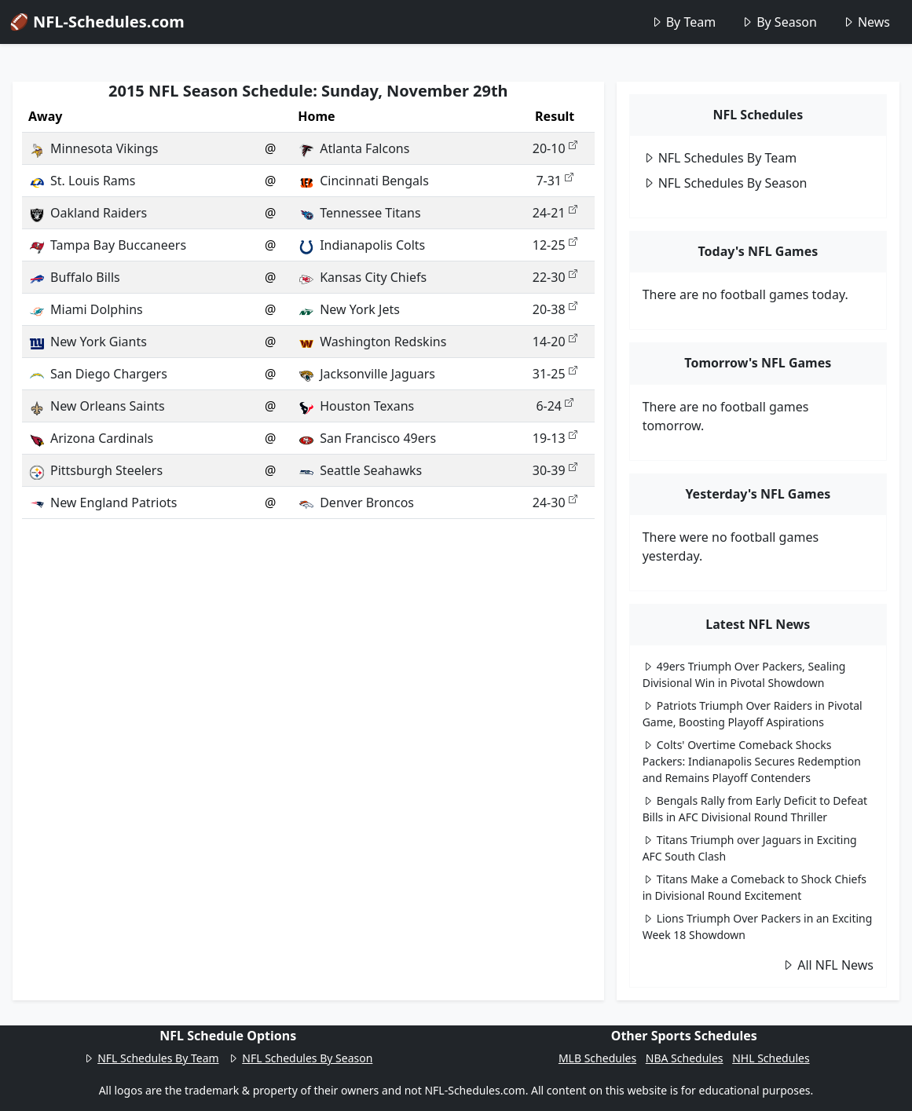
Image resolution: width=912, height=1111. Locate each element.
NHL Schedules (770, 1058)
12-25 (555, 245)
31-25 (555, 373)
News (866, 22)
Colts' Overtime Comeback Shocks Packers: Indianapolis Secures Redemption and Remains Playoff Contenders (752, 761)
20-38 (555, 309)
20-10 (555, 148)
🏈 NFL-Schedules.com (97, 21)
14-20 (555, 341)
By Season (779, 22)
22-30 (555, 277)
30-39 (555, 470)
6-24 (554, 406)
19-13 (555, 438)
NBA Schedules (684, 1058)
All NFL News (828, 965)
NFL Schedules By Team (720, 157)
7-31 (554, 180)
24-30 (555, 502)
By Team (683, 22)
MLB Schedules (597, 1058)
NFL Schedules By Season (725, 183)
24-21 (555, 212)
